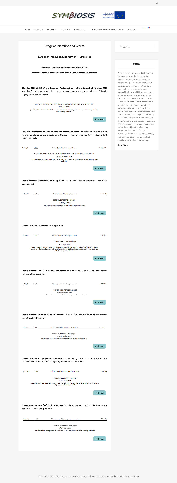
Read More (123, 145)
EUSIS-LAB (51, 29)
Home (27, 29)
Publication (132, 29)
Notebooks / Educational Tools (106, 29)
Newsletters (80, 29)
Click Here (99, 119)
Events (64, 29)
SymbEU (37, 29)
